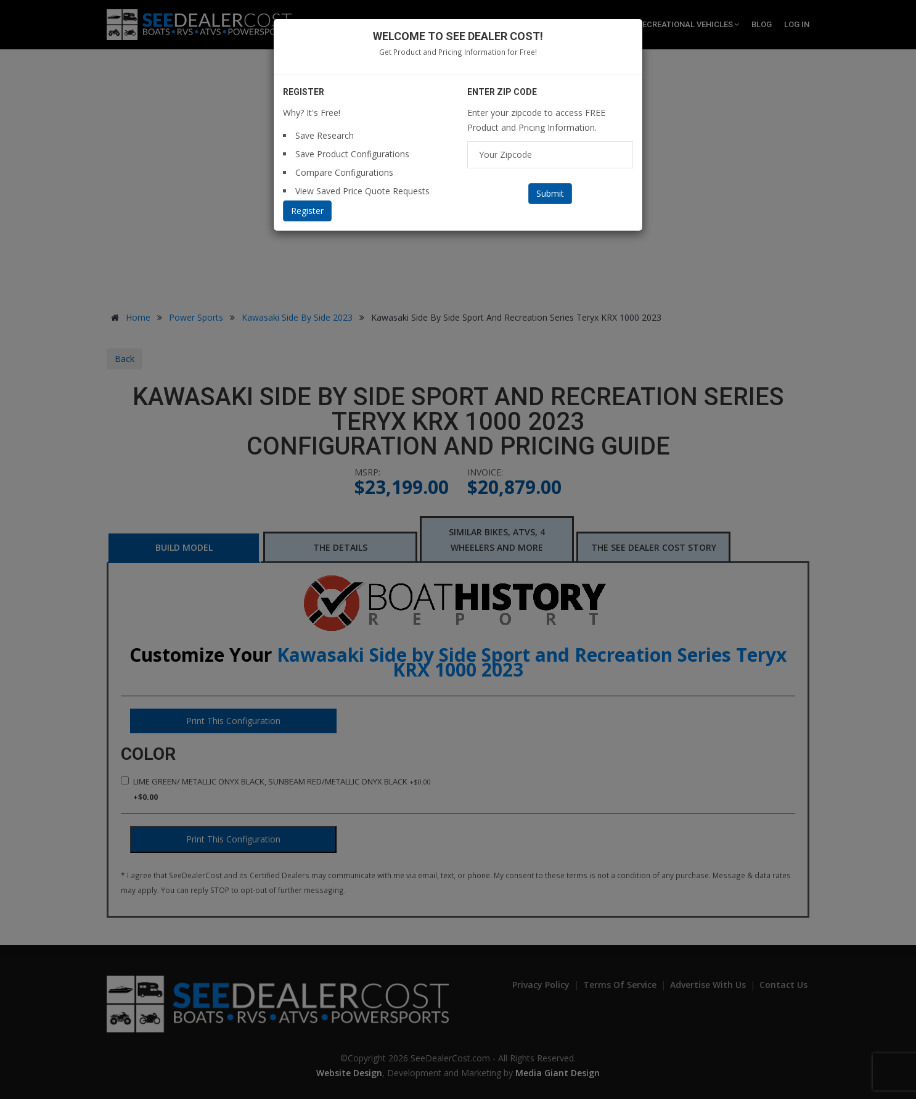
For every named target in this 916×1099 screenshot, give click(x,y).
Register (307, 210)
